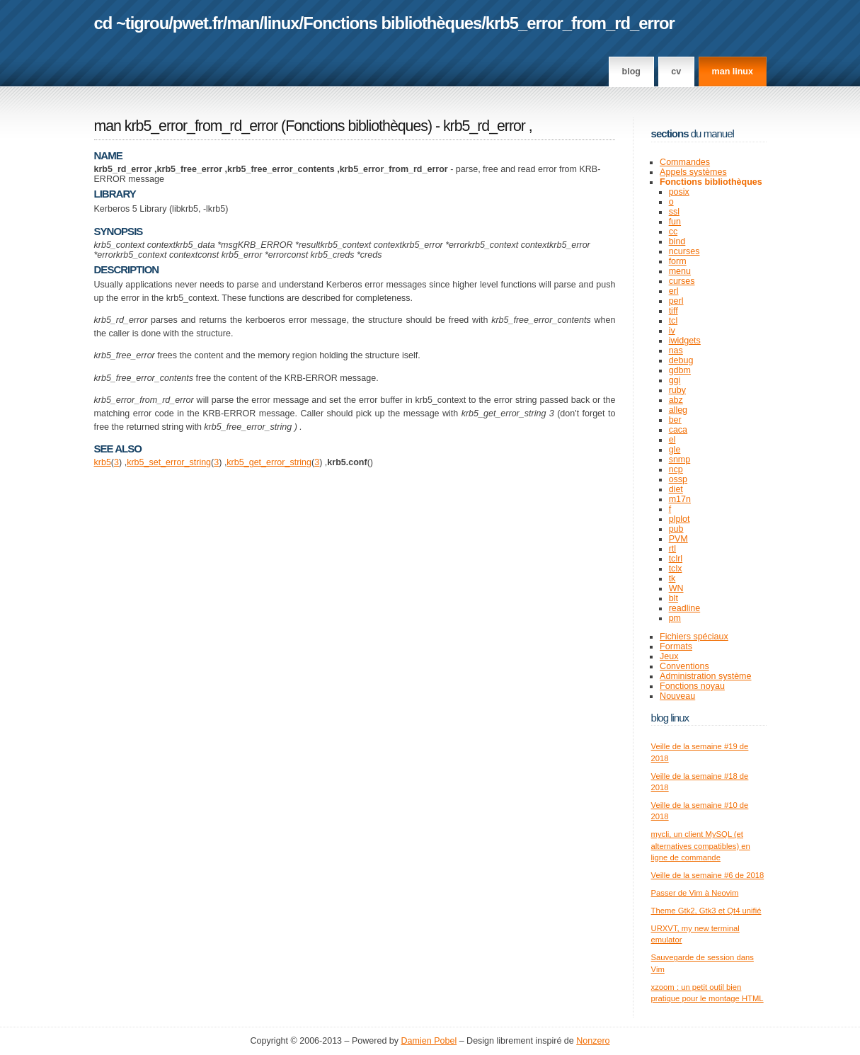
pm (675, 618)
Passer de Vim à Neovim (695, 893)
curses (682, 281)
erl (674, 291)
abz (676, 400)
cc (673, 231)
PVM (678, 539)
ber (675, 420)
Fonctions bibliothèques (392, 23)
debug (681, 360)
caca (678, 430)
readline (685, 608)
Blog (631, 71)
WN (676, 588)
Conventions (684, 666)
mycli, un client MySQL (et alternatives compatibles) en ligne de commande (700, 846)
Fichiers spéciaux (694, 636)
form (678, 261)
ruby (677, 390)
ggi (675, 380)
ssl (674, 212)
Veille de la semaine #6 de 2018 (707, 875)
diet (676, 489)
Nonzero (592, 1041)
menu (680, 271)
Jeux (669, 656)
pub (676, 529)
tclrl (675, 559)
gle (675, 450)
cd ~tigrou (131, 23)
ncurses (684, 251)
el (672, 440)
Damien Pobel (429, 1041)
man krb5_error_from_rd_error (186, 126)
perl (676, 301)
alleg (678, 410)
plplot (679, 519)
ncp (676, 469)
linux (281, 23)
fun (675, 222)
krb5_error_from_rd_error (580, 23)
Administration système (705, 676)
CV (676, 71)
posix (679, 192)
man (243, 23)
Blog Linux (670, 718)
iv (672, 331)
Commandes (685, 162)
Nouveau (677, 696)
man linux (732, 71)
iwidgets (685, 341)
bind (677, 241)
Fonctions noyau (692, 686)
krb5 (102, 462)
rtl (672, 549)
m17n (680, 499)
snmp (680, 459)
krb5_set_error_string (169, 462)
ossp (678, 479)
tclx (675, 569)
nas (676, 350)
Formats (676, 646)
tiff (673, 311)
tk (672, 578)
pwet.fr (198, 23)
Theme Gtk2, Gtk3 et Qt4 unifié (706, 910)
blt (673, 598)
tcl (673, 321)
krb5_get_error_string (269, 462)
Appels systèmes (693, 172)
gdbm (680, 370)
